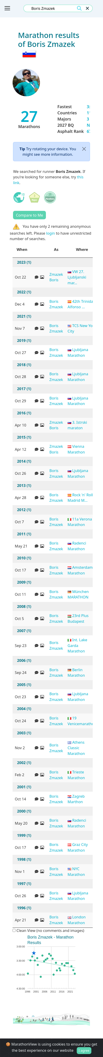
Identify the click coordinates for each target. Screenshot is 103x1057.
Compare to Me (29, 215)
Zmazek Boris (56, 277)
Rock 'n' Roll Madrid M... (80, 497)
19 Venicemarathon (82, 720)
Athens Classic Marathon (76, 748)
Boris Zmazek (56, 304)
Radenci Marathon (77, 545)
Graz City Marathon (78, 847)
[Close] (84, 148)
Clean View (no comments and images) (48, 930)
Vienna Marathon (76, 449)
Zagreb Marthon (76, 799)
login (50, 233)
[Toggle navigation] (7, 8)
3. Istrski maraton (77, 425)
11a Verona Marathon (80, 521)
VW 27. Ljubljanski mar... (77, 277)
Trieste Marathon (76, 774)
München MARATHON (78, 594)
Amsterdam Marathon (80, 570)
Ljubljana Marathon (78, 352)
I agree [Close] (84, 1050)
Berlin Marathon (76, 672)
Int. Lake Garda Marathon (77, 645)
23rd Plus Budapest (78, 618)
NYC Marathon (76, 871)
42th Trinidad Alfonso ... (81, 304)
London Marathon (77, 919)
